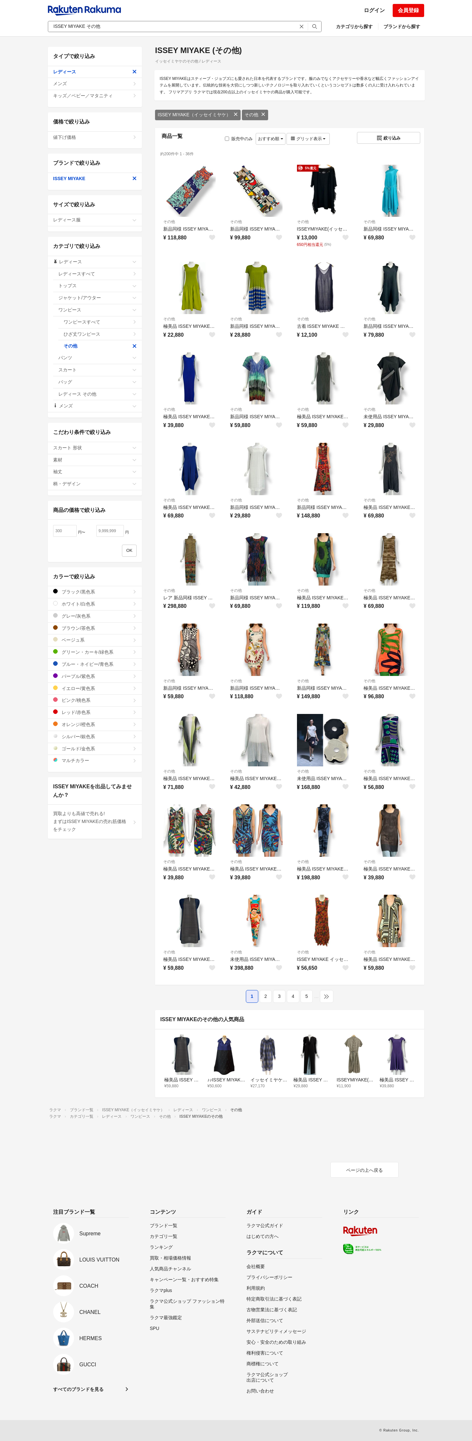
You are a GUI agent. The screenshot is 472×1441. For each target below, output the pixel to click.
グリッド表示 (308, 138)
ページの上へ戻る (364, 1170)
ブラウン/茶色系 (95, 628)
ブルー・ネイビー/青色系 (95, 664)
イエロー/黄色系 (95, 688)
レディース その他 (97, 394)
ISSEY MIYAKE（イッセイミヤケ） (198, 114)
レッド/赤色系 (95, 712)
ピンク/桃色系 (95, 700)
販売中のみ (239, 138)
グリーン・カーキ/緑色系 (95, 652)
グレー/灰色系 (95, 616)
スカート (97, 369)
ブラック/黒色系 (95, 591)
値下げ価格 (95, 137)
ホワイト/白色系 (95, 604)
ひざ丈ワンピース (100, 334)
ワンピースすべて (100, 322)
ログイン (374, 10)
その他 (255, 114)
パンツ (97, 357)
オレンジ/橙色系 (95, 724)
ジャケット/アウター (97, 297)
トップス (97, 285)
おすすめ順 (270, 138)
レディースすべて (97, 273)
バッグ (97, 381)
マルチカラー (95, 760)
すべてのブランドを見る (78, 1389)
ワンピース (97, 309)
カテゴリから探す (354, 26)
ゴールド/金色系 (95, 748)
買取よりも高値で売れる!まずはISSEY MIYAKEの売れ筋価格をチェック (95, 821)
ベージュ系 (95, 640)
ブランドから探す (402, 26)
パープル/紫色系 (95, 676)
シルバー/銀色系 (95, 736)
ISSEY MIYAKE (95, 178)
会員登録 (408, 10)
